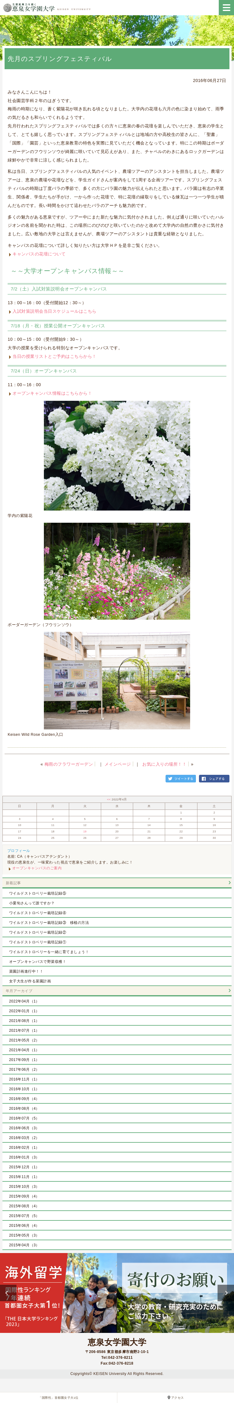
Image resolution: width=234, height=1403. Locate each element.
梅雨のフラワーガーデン (68, 764)
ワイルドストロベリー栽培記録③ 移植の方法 (49, 922)
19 (85, 831)
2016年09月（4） (24, 1099)
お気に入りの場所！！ (164, 764)
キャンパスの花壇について (39, 253)
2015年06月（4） (24, 1225)
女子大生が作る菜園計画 (30, 981)
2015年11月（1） (24, 1177)
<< (109, 799)
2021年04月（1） (24, 1050)
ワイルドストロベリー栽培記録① (37, 942)
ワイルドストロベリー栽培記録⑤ (37, 893)
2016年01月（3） (24, 1157)
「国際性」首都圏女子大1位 (58, 1397)
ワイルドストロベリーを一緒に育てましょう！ (49, 952)
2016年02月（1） (24, 1147)
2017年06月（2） (24, 1069)
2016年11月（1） (24, 1079)
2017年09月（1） (24, 1060)
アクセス (177, 1397)
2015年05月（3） (24, 1235)
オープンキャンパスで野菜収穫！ (37, 962)
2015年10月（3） (24, 1186)
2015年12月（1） (24, 1167)
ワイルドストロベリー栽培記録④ (37, 913)
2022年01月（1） (24, 1011)
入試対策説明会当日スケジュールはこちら (54, 311)
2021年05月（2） (24, 1040)
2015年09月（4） (24, 1196)
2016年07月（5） (24, 1118)
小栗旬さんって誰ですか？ (32, 903)
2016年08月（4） (24, 1108)
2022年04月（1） (24, 1001)
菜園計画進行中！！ (26, 971)
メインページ (118, 764)
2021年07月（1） (24, 1030)
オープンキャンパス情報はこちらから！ (52, 393)
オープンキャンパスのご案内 (37, 868)
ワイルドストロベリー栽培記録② (37, 932)
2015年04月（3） (24, 1245)
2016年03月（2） (24, 1138)
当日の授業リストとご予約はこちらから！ (54, 356)
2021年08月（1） (24, 1021)
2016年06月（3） (24, 1128)
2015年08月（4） (24, 1206)
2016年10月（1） (24, 1089)
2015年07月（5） (24, 1216)
